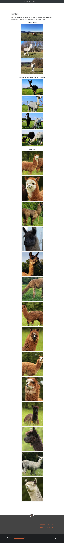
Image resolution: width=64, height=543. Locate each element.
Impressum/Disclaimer (46, 524)
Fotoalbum (15, 13)
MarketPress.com (19, 538)
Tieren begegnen (29, 1)
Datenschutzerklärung (46, 527)
